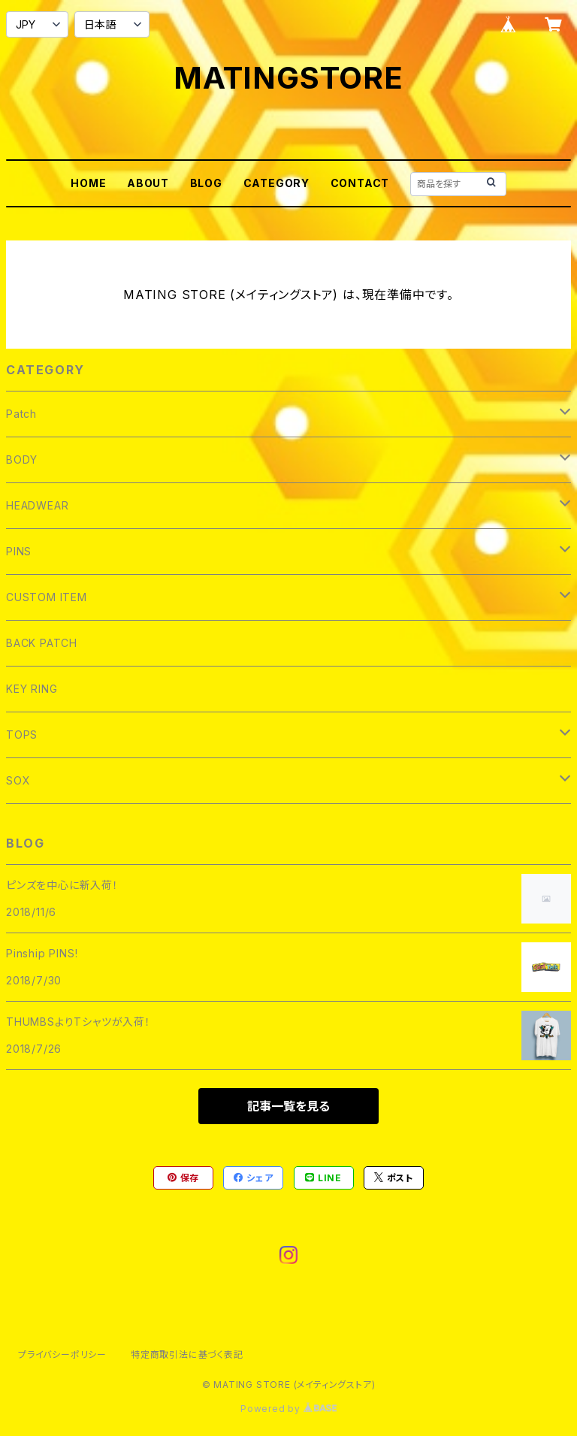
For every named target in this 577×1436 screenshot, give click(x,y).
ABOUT (148, 183)
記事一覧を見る (288, 1106)
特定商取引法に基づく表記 (187, 1354)
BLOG (206, 183)
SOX (18, 780)
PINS (19, 551)
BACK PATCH (41, 642)
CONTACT (360, 183)
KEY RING (31, 688)
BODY (22, 459)
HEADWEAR (37, 505)
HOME (88, 183)
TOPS (22, 734)
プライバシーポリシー (62, 1354)
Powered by (288, 1408)
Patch (21, 413)
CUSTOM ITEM (46, 597)
